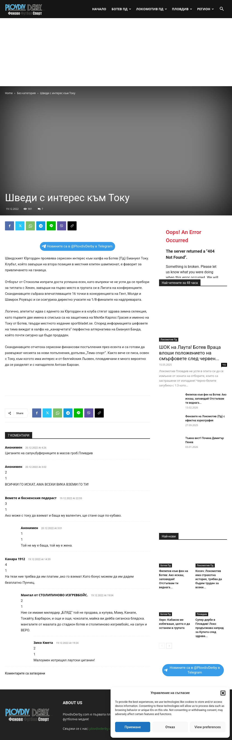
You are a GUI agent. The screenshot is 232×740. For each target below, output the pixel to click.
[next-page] (169, 646)
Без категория (26, 93)
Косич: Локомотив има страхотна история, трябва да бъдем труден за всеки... (209, 579)
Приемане (133, 727)
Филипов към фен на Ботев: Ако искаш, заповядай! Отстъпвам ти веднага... (205, 398)
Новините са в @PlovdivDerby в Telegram (77, 246)
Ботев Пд (121, 9)
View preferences (207, 727)
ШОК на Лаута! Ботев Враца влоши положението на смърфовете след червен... (190, 352)
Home (9, 93)
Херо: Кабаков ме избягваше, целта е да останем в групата (174, 624)
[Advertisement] (116, 52)
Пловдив (182, 9)
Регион (205, 9)
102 (224, 364)
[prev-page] (162, 646)
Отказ (170, 727)
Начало (99, 9)
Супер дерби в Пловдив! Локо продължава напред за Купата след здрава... (210, 628)
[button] (223, 693)
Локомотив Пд (151, 9)
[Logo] (25, 9)
